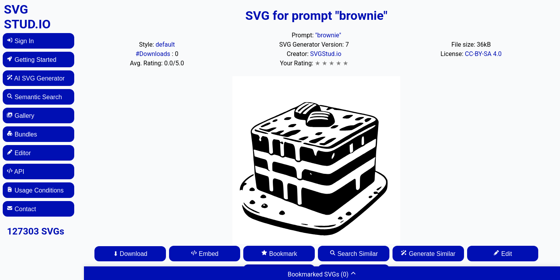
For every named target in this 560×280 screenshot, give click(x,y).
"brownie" (328, 35)
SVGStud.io (325, 54)
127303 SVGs (36, 231)
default (165, 44)
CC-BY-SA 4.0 (483, 54)
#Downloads (154, 54)
